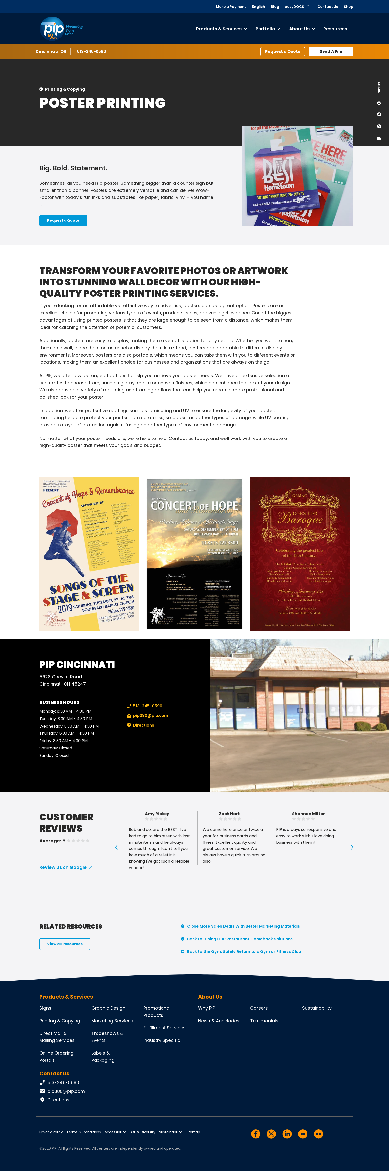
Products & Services (219, 29)
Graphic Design (108, 1008)
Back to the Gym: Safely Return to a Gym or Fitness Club (244, 951)
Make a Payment (231, 6)
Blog (275, 6)
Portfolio (265, 29)
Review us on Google (63, 867)
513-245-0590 (92, 51)
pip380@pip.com (146, 715)
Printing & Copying (65, 89)
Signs (45, 1008)
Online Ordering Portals (56, 1056)
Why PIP (206, 1008)
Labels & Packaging (102, 1056)
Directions (139, 725)
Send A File (331, 51)
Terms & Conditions (83, 1132)
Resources (335, 29)
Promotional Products (156, 1011)
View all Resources (65, 943)
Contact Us (327, 6)
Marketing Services (112, 1021)
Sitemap (193, 1132)
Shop (348, 6)
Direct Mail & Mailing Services (57, 1037)
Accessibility (115, 1132)
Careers (259, 1008)
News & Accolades (218, 1021)
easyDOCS (294, 6)
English (258, 6)
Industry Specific (161, 1040)
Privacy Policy (51, 1132)
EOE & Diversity (142, 1132)
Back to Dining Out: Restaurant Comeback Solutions (240, 939)
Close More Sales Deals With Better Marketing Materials (243, 926)
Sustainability (317, 1008)
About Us (299, 29)
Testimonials (264, 1021)
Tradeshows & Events (107, 1037)
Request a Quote (282, 51)
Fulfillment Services (164, 1028)
